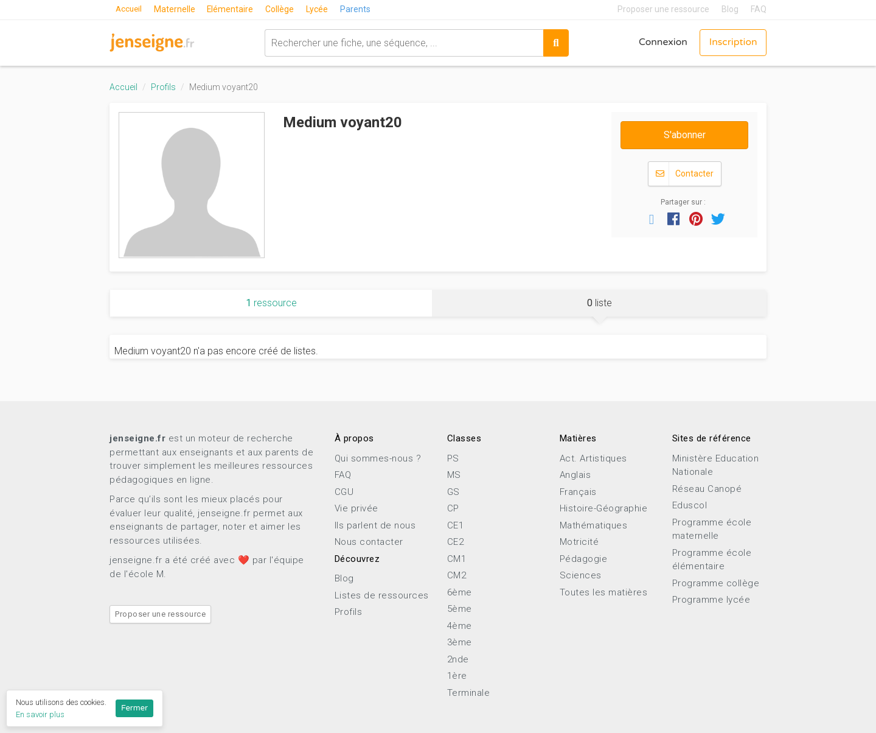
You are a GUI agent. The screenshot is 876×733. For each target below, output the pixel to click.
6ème (459, 592)
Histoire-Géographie (604, 508)
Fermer (134, 708)
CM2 (457, 575)
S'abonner (685, 135)
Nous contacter (369, 541)
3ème (459, 642)
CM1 (457, 558)
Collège (282, 9)
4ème (459, 625)
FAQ (758, 9)
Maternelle (176, 9)
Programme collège (716, 583)
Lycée (320, 9)
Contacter (685, 174)
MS (454, 474)
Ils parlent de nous (375, 525)
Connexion (661, 43)
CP (453, 508)
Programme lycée (711, 599)
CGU (344, 491)
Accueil (130, 9)
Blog (730, 9)
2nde (458, 659)
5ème (459, 608)
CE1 (455, 525)
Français (578, 491)
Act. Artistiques (593, 458)
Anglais (575, 474)
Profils (163, 87)
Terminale (468, 692)
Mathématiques (594, 525)
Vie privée (356, 508)
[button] (651, 218)
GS (453, 491)
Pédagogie (584, 558)
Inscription (732, 43)
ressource (271, 303)
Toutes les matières (604, 592)
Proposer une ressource (663, 9)
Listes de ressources (382, 595)
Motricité (579, 541)
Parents (358, 9)
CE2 (455, 541)
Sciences (581, 575)
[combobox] (402, 42)
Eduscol (689, 505)
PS (453, 458)
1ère (457, 675)
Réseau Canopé (707, 488)
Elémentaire (232, 9)
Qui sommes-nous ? (378, 458)
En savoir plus (40, 714)
